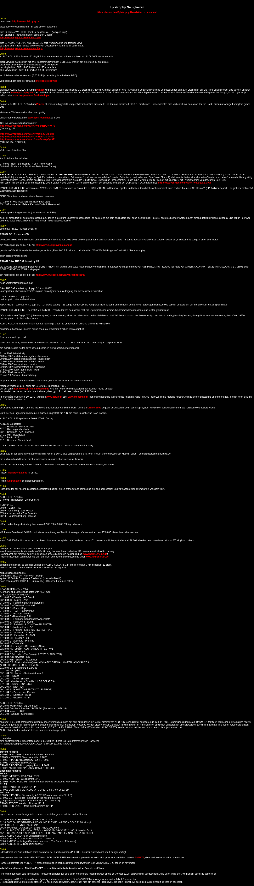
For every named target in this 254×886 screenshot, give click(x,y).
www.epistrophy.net (22, 92)
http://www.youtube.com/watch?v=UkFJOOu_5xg (27, 134)
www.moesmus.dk (78, 396)
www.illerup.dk (54, 396)
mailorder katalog (17, 472)
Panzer (40, 89)
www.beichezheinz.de (95, 554)
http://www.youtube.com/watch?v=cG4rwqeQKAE (27, 139)
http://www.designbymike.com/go (54, 245)
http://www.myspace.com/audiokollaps (21, 48)
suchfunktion (13, 480)
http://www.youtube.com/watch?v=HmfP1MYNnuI (27, 136)
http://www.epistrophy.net (26, 21)
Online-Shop (94, 407)
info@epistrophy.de (46, 81)
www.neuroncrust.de (97, 556)
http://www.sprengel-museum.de (31, 388)
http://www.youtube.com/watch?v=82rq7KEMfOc (184, 182)
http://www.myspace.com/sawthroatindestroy (60, 275)
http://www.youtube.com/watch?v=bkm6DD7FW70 (27, 125)
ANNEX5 (139, 857)
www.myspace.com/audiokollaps (31, 95)
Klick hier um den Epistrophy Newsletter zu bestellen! (126, 12)
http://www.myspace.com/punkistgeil (20, 37)
